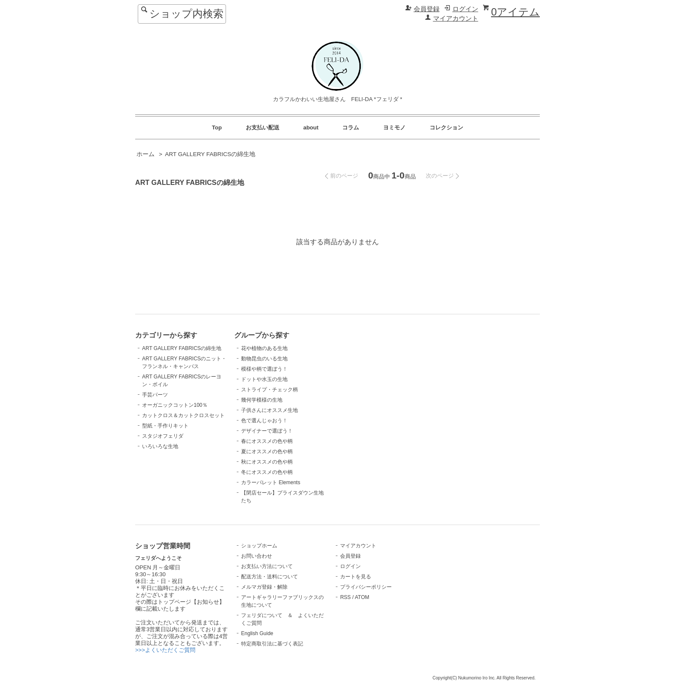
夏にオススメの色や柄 (267, 451)
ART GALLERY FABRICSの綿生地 (210, 154)
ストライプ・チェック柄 (269, 390)
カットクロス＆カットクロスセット (183, 415)
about (310, 127)
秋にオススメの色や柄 (267, 462)
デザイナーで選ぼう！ (267, 431)
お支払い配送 (262, 127)
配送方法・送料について (269, 577)
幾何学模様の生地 (261, 400)
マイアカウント (455, 18)
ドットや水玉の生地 (264, 379)
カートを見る (355, 577)
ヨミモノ (394, 127)
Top (217, 127)
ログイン (465, 9)
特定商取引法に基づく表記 (272, 644)
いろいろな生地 (160, 446)
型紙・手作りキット (165, 426)
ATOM (362, 597)
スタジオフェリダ (162, 436)
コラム (350, 127)
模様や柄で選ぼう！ (264, 369)
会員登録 (427, 9)
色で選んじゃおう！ (264, 421)
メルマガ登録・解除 (264, 587)
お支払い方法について (267, 566)
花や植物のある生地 (264, 348)
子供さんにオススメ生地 (269, 410)
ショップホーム (259, 546)
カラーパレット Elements (270, 482)
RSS (345, 597)
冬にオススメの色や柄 (267, 472)
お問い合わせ (256, 556)
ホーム (145, 154)
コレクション (446, 127)
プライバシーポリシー (366, 587)
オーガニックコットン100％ (174, 405)
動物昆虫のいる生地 (264, 359)
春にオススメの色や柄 (267, 441)
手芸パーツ (155, 395)
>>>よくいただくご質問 (165, 650)
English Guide (257, 633)
